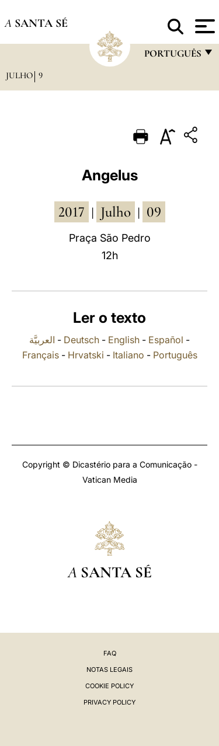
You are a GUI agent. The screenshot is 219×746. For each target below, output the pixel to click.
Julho (19, 75)
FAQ (109, 653)
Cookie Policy (109, 686)
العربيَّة (42, 340)
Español (165, 340)
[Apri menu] (203, 26)
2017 (71, 212)
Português (175, 355)
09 (154, 212)
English (124, 340)
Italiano (128, 355)
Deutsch (81, 340)
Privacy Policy (109, 702)
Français (40, 355)
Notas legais (109, 669)
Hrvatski (86, 355)
